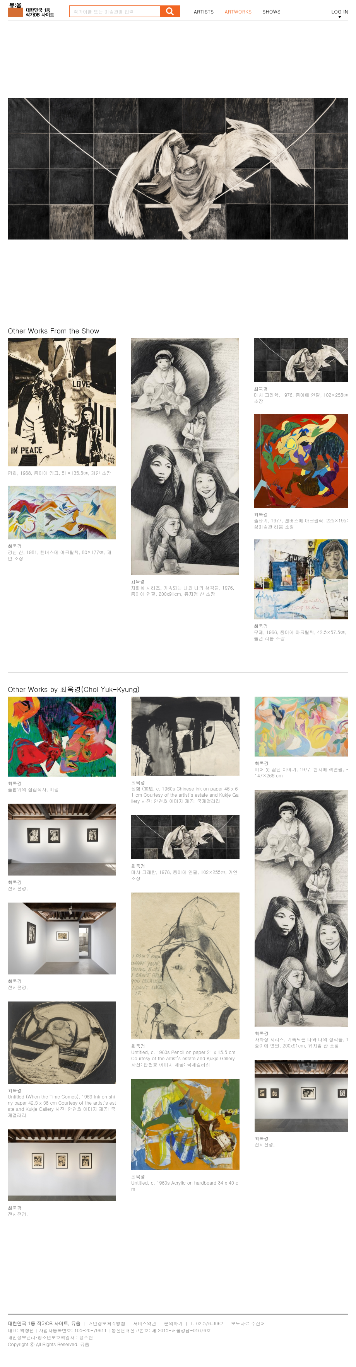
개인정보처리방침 (106, 1323)
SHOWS (272, 11)
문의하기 (173, 1323)
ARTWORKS (238, 11)
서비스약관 (144, 1323)
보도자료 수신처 (248, 1323)
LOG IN (339, 11)
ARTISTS (204, 11)
